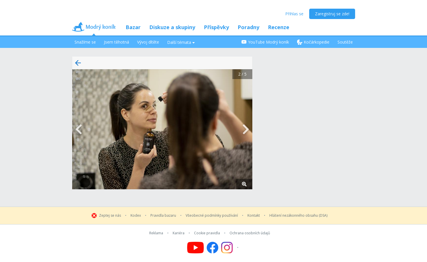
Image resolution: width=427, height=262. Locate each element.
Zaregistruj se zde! (332, 13)
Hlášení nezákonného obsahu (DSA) (298, 215)
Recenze (278, 27)
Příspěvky (216, 27)
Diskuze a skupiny (172, 27)
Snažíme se (85, 42)
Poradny (248, 27)
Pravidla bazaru (163, 215)
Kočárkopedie (313, 42)
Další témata (181, 42)
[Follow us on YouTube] (195, 247)
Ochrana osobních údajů (250, 233)
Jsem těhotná (116, 42)
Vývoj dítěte (148, 42)
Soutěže (345, 42)
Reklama (156, 233)
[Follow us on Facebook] (212, 247)
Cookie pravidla (207, 233)
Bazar (133, 27)
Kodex (135, 215)
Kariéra (178, 233)
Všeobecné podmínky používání (212, 215)
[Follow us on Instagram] (230, 247)
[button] (162, 129)
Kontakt (253, 215)
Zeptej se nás (110, 215)
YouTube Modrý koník (265, 42)
